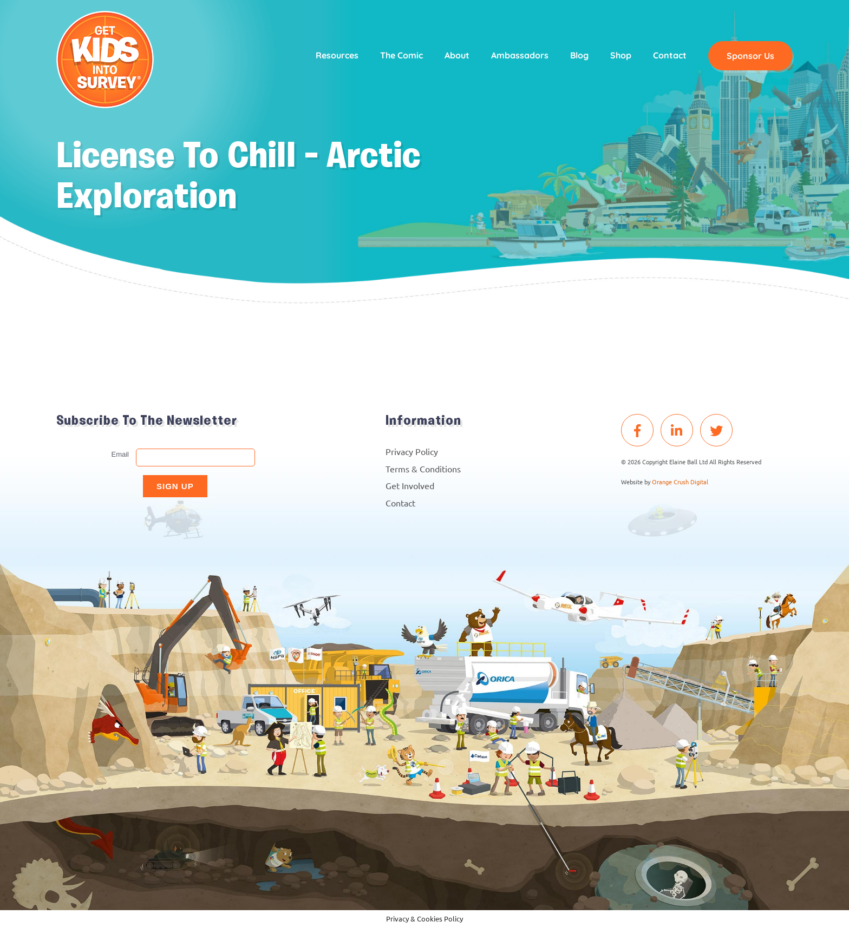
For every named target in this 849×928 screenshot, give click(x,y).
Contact (670, 55)
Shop (620, 55)
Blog (579, 55)
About (457, 55)
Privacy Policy (412, 451)
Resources (337, 55)
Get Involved (410, 485)
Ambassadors (519, 55)
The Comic (401, 55)
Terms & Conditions (423, 468)
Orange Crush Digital (680, 481)
